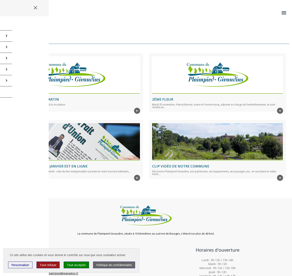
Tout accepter (76, 265)
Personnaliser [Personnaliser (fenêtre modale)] (20, 265)
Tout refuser (48, 265)
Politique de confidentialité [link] (114, 265)
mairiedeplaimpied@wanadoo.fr (57, 273)
